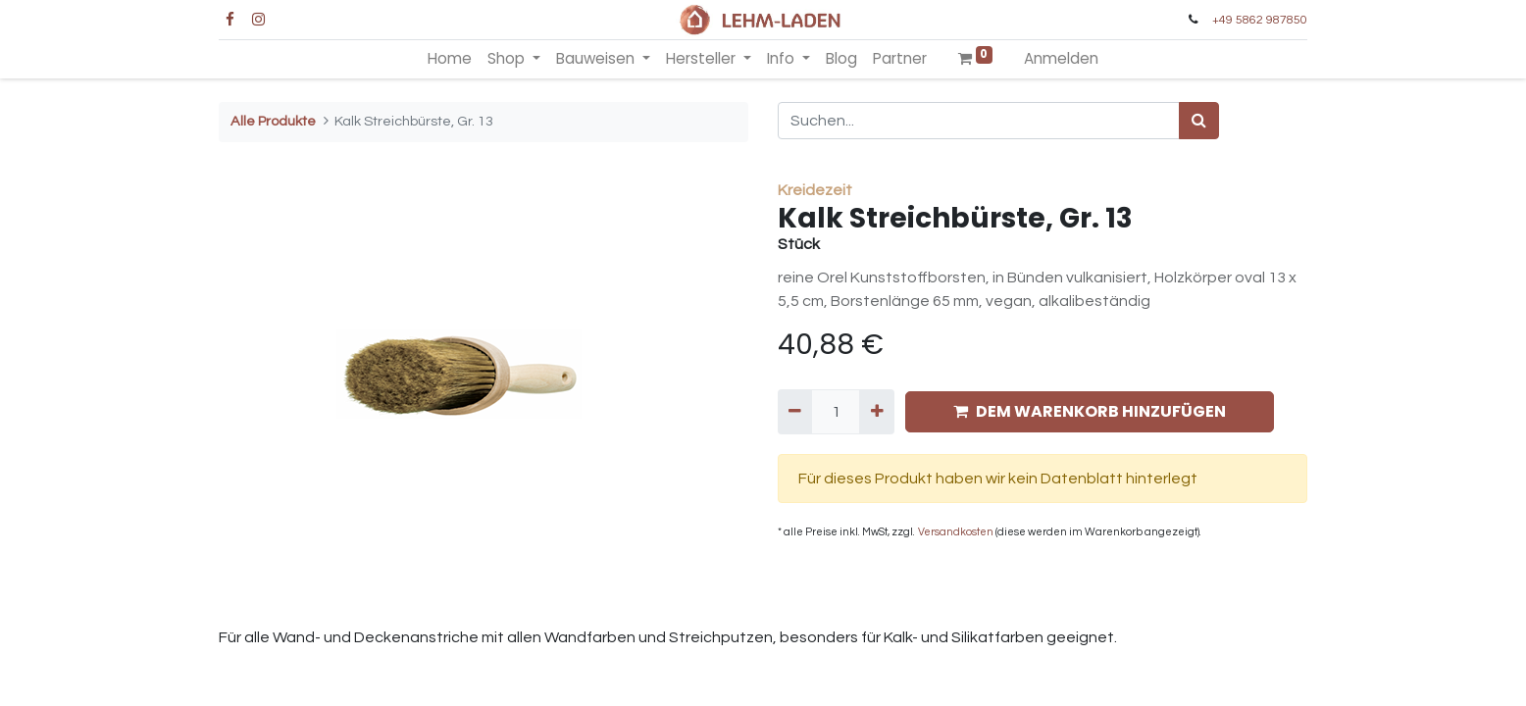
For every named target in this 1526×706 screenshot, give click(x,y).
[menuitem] (450, 59)
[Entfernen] (795, 411)
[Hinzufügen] (876, 411)
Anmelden (1061, 58)
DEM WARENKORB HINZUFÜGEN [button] (1089, 411)
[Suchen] (1199, 120)
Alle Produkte (273, 121)
